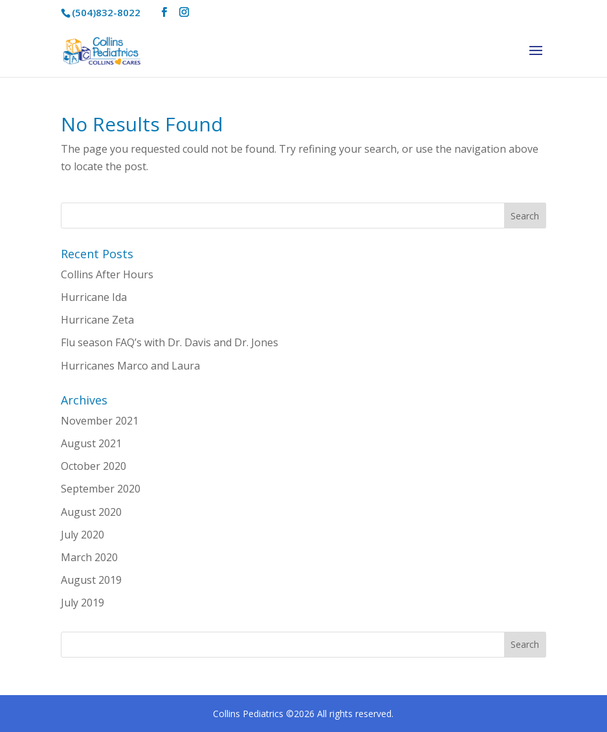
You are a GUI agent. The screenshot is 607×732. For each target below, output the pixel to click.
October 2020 (93, 466)
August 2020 (91, 512)
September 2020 (100, 489)
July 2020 (82, 534)
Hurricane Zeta (97, 320)
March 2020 (89, 557)
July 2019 (82, 602)
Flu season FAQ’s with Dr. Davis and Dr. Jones (169, 342)
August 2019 (91, 580)
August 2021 (91, 443)
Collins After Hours (107, 274)
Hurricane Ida (94, 297)
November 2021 (99, 421)
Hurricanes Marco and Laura (130, 366)
